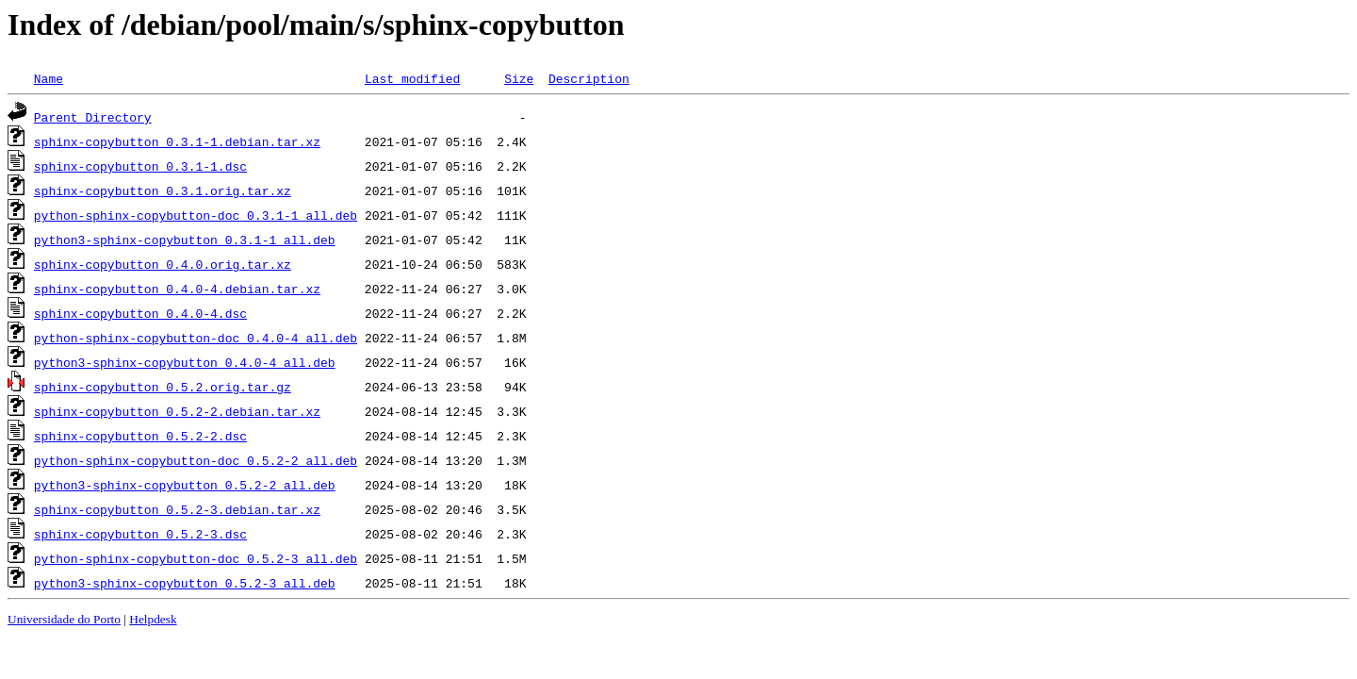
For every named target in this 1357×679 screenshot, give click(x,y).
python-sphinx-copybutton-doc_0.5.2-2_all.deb (195, 460)
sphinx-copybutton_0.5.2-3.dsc (140, 533)
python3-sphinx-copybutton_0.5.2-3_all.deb (184, 582)
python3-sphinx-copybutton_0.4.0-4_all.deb (184, 362)
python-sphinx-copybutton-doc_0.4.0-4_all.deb (195, 337)
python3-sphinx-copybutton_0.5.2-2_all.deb (184, 484)
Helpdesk (152, 619)
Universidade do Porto (64, 619)
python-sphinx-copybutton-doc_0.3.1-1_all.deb (195, 215)
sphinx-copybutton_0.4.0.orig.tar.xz (162, 264)
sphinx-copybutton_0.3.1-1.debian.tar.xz (177, 141)
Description (588, 78)
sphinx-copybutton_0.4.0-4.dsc (140, 313)
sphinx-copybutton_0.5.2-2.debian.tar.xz (177, 411)
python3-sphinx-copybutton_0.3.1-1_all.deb (184, 239)
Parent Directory (93, 116)
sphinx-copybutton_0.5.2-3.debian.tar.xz (177, 509)
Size (518, 78)
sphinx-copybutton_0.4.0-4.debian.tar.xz (177, 288)
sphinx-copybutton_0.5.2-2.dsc (140, 435)
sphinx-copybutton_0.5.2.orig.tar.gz (162, 386)
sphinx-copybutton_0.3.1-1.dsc (140, 165)
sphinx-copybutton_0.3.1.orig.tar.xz (162, 190)
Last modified (412, 78)
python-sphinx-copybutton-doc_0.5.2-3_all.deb (195, 558)
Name (48, 78)
